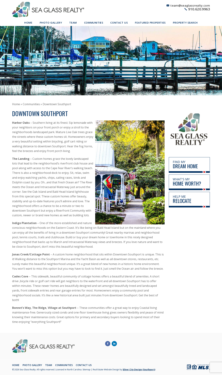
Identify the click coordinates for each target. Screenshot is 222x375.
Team (73, 22)
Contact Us (119, 22)
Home (28, 22)
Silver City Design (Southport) (139, 369)
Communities (93, 22)
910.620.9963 (199, 9)
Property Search (185, 22)
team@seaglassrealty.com (190, 5)
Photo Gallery (51, 22)
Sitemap (87, 369)
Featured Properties (150, 22)
